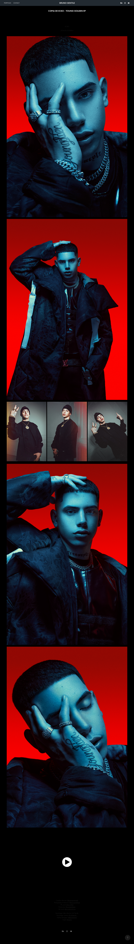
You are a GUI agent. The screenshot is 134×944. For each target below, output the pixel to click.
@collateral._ (73, 915)
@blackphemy (72, 918)
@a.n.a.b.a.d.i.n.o (70, 909)
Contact (16, 3)
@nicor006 (69, 905)
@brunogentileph (74, 903)
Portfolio (7, 3)
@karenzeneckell (72, 900)
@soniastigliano (70, 907)
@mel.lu (69, 920)
